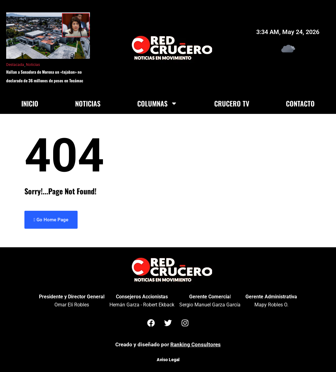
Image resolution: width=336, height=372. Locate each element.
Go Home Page (51, 220)
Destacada (15, 65)
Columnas (157, 103)
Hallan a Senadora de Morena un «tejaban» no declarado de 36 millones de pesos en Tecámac (44, 76)
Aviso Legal (168, 359)
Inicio (29, 103)
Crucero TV (231, 103)
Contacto (300, 103)
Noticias (33, 65)
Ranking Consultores (195, 344)
